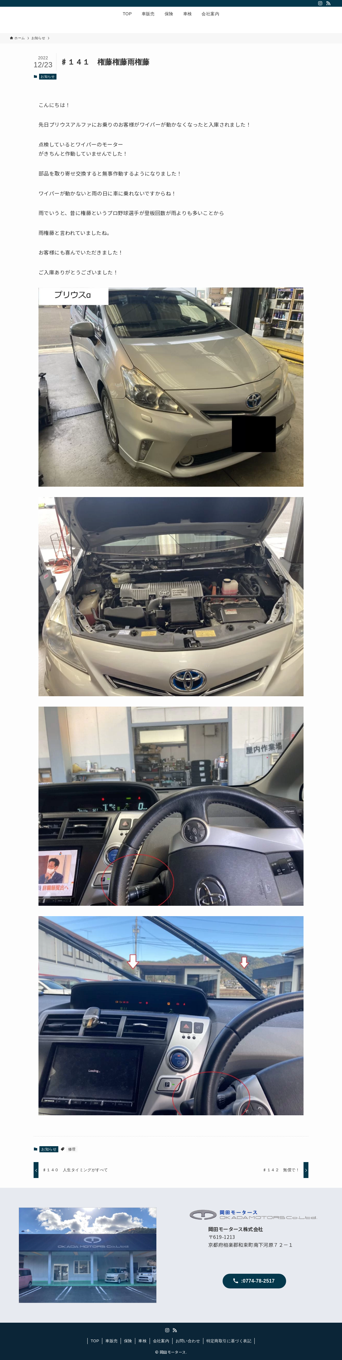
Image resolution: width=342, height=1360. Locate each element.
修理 (72, 1149)
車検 (142, 1341)
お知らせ (48, 76)
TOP (95, 1341)
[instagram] (320, 3)
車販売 (111, 1341)
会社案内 (161, 1341)
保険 (128, 1341)
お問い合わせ (188, 1341)
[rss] (328, 3)
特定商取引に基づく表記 (228, 1341)
